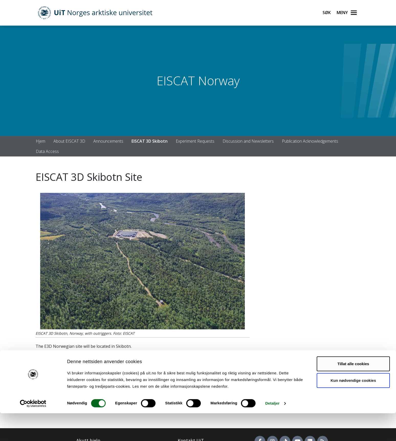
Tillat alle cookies (353, 391)
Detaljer (272, 431)
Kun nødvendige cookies (353, 408)
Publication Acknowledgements (310, 141)
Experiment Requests (195, 141)
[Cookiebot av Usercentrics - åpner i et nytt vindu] (33, 431)
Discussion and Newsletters (248, 141)
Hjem (40, 141)
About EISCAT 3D (69, 141)
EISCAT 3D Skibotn (149, 141)
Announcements (108, 141)
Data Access (47, 151)
